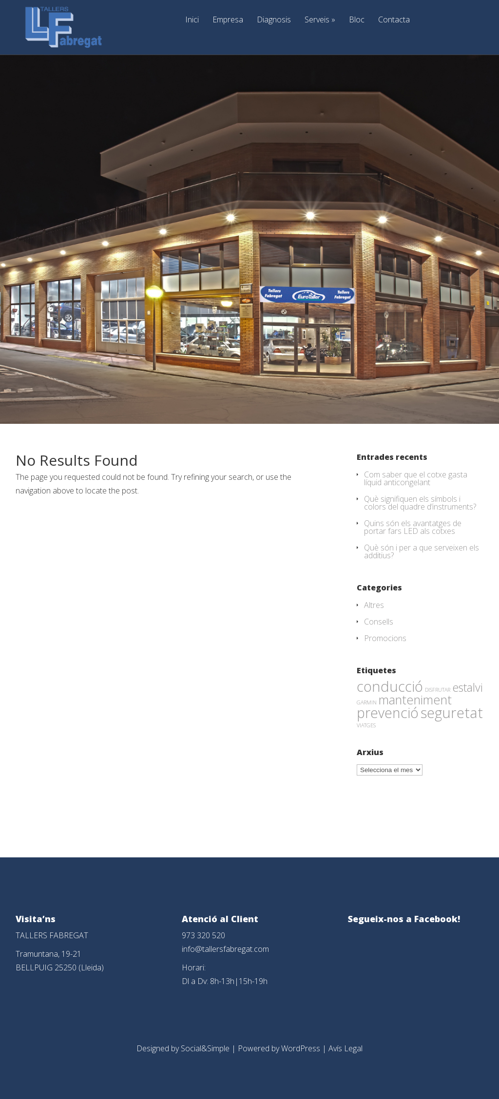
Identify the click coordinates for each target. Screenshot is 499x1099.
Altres (374, 605)
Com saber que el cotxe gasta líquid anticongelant (415, 478)
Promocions (385, 638)
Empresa (227, 20)
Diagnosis (274, 20)
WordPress (300, 1048)
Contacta (394, 20)
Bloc (357, 20)
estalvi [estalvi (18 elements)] (467, 687)
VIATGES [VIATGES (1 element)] (366, 725)
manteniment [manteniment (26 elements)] (415, 699)
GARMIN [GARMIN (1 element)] (367, 702)
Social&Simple (205, 1048)
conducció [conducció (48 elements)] (390, 686)
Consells (378, 621)
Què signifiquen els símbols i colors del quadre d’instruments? (420, 502)
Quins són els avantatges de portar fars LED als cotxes (412, 527)
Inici (192, 20)
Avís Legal (345, 1048)
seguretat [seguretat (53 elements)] (452, 712)
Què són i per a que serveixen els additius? (421, 551)
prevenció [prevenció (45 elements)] (388, 712)
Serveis (320, 20)
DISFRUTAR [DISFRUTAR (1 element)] (437, 689)
